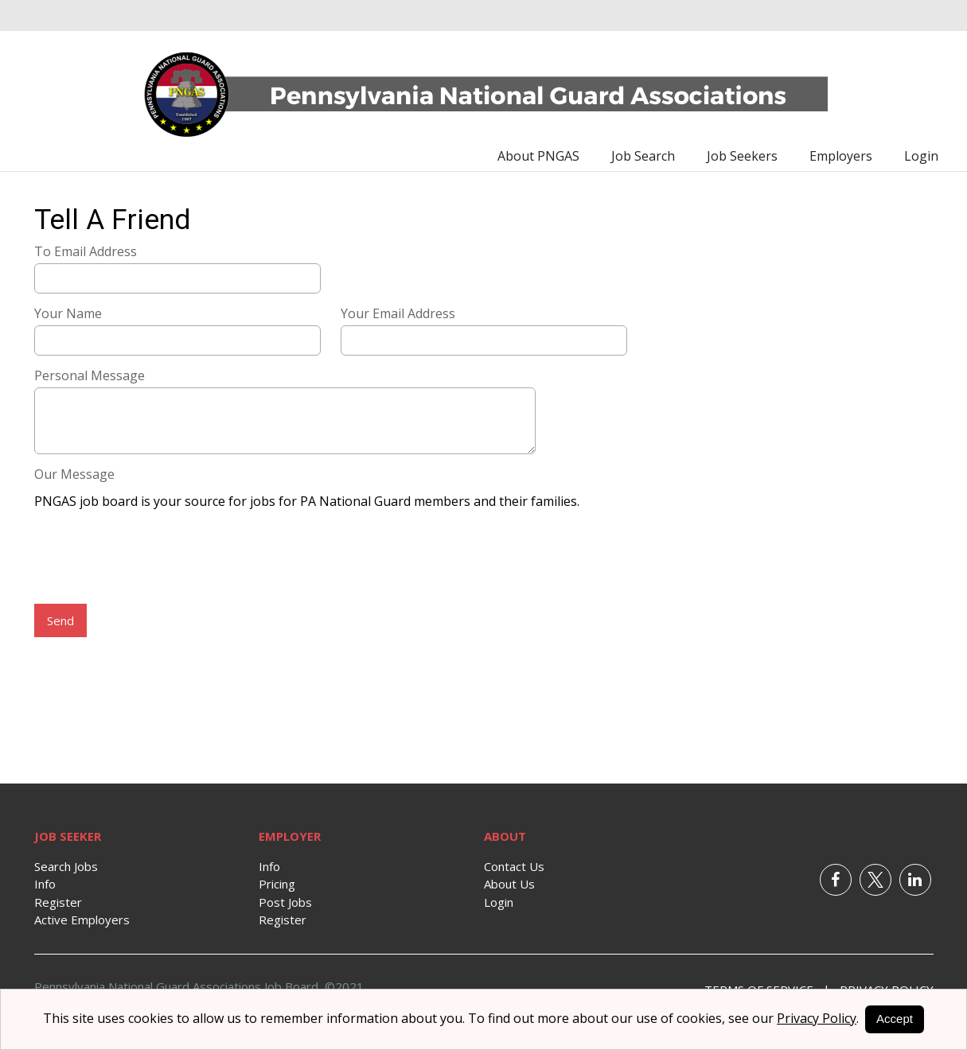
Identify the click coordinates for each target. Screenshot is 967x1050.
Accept (894, 1018)
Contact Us (514, 866)
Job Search (643, 156)
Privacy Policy (816, 1018)
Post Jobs (285, 902)
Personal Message (89, 375)
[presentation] (155, 558)
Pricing (277, 884)
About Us (509, 884)
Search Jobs (66, 866)
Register (58, 902)
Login (921, 156)
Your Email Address (398, 313)
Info (45, 884)
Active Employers (82, 920)
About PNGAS (538, 156)
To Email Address (85, 251)
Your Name (68, 313)
